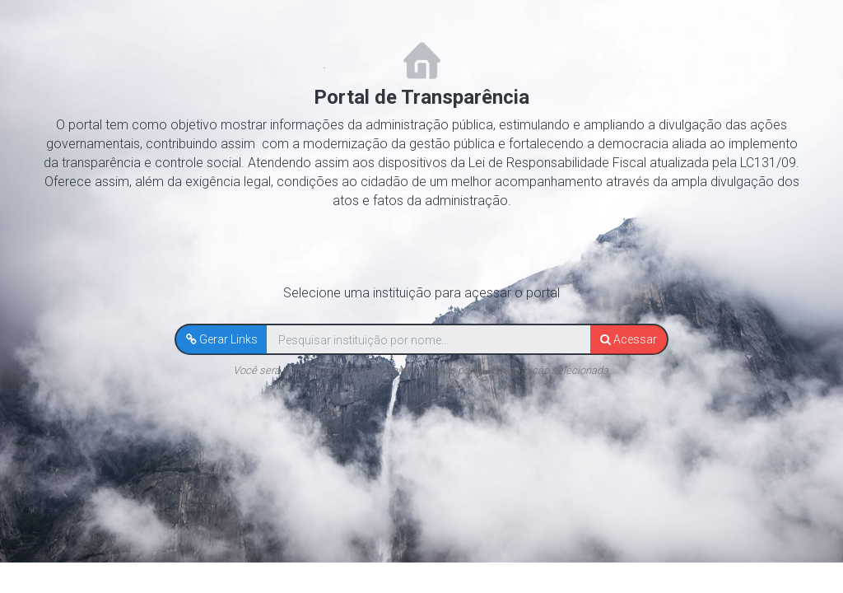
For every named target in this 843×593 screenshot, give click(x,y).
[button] (222, 339)
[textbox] (428, 340)
